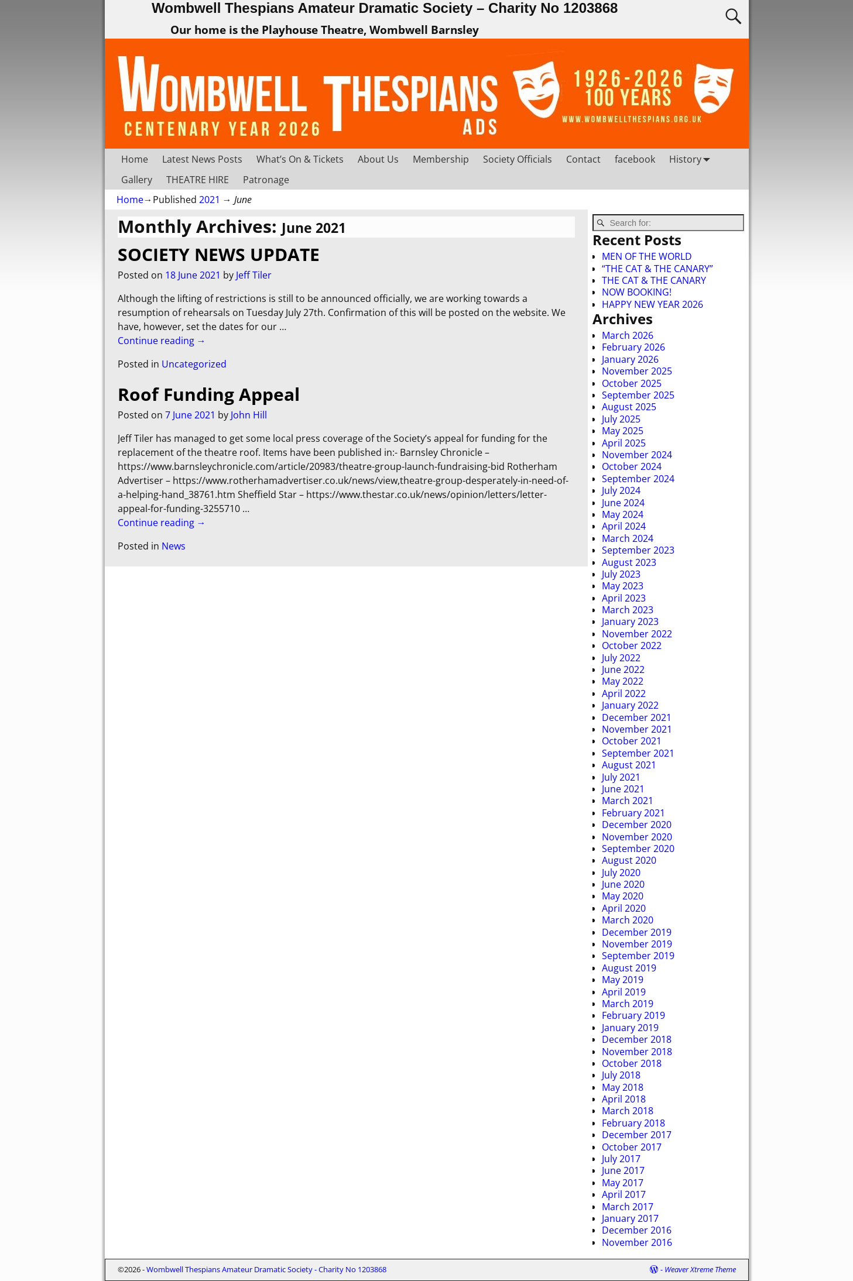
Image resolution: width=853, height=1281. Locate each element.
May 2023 (622, 585)
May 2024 (622, 514)
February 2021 (633, 812)
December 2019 (637, 932)
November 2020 (637, 836)
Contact (583, 159)
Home (134, 159)
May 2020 (622, 896)
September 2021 (638, 753)
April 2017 (624, 1194)
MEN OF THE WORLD (647, 256)
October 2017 (632, 1147)
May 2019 (622, 979)
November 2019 (637, 943)
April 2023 (624, 598)
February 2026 (633, 347)
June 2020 (623, 884)
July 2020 (621, 872)
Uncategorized (194, 364)
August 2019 (629, 967)
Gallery (136, 179)
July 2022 (621, 657)
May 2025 (622, 430)
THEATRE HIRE (197, 179)
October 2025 (632, 383)
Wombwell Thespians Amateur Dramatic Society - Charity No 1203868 (266, 1269)
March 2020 (627, 919)
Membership (441, 159)
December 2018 (637, 1039)
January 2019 (630, 1027)
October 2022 (632, 645)
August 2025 (629, 406)
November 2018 (637, 1051)
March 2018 (627, 1110)
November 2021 (637, 729)
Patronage (266, 179)
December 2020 (637, 824)
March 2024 (627, 538)
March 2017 (627, 1206)
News (174, 546)
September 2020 (638, 848)
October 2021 (632, 740)
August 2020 (629, 860)
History (692, 159)
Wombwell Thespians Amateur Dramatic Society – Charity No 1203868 (385, 8)
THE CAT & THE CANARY (654, 280)
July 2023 (621, 574)
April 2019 (624, 991)
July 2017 (621, 1158)
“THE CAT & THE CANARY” (657, 268)
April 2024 (624, 526)
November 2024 (637, 454)
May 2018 (622, 1087)
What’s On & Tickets (300, 159)
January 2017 (630, 1218)
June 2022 (623, 669)
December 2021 (637, 717)
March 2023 (627, 609)
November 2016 (637, 1242)
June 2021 (623, 788)
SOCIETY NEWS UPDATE (219, 254)
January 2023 (630, 621)
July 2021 (621, 777)
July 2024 (621, 490)
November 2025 (637, 371)
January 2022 (630, 705)
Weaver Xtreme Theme (700, 1269)
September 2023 (638, 550)
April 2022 (624, 693)
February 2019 (633, 1015)
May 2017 (622, 1182)
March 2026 (627, 335)
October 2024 (632, 466)
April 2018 (624, 1099)
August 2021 (629, 764)
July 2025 (621, 419)
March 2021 (627, 800)
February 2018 (633, 1123)
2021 (209, 199)
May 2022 (622, 681)
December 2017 (637, 1134)
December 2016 (637, 1230)
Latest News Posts (202, 159)
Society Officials (517, 159)
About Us (378, 159)
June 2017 (623, 1170)
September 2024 (638, 478)
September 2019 (638, 955)
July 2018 (621, 1075)
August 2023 (629, 562)
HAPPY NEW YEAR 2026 (652, 304)
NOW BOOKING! (637, 292)
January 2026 (630, 359)
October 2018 (632, 1063)
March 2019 (627, 1003)
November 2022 (637, 633)
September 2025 (638, 395)
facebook (635, 159)
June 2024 (623, 502)
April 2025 (624, 443)
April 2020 (624, 908)
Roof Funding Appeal (209, 394)
